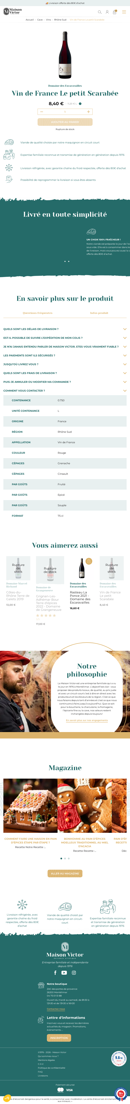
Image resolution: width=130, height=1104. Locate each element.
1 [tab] (61, 261)
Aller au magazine (65, 873)
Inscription (59, 1037)
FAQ (40, 1071)
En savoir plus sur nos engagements (87, 720)
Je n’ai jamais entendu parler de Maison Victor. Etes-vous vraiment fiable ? (65, 346)
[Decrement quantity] (42, 111)
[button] (7, 1098)
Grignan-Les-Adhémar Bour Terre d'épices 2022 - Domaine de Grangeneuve (48, 603)
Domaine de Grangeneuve (44, 589)
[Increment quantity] (88, 112)
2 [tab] (65, 261)
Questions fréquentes (37, 313)
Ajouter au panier (65, 122)
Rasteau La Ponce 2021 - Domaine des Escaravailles (80, 597)
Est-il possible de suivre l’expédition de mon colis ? (65, 337)
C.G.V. (41, 1064)
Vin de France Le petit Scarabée (110, 596)
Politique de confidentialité (51, 1068)
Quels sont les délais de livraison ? (65, 329)
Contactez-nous (56, 1008)
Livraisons (43, 1075)
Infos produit (98, 313)
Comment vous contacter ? (65, 390)
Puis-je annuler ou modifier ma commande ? (65, 381)
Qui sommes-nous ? (48, 1056)
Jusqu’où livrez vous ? (65, 364)
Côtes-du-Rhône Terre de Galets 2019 (17, 596)
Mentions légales (46, 1060)
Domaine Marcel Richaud (16, 585)
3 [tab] (68, 261)
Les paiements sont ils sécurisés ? (65, 355)
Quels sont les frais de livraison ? (65, 373)
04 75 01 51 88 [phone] (54, 995)
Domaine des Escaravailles (65, 85)
